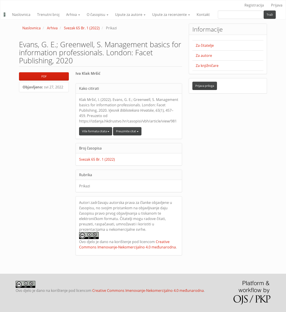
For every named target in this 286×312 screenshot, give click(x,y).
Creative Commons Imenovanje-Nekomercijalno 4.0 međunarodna (148, 290)
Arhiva (52, 28)
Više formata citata (95, 131)
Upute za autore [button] (130, 14)
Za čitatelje (205, 45)
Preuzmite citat (127, 131)
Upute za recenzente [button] (171, 14)
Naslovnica (21, 14)
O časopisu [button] (97, 14)
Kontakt (203, 14)
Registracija (254, 5)
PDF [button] (44, 76)
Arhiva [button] (73, 14)
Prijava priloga (204, 86)
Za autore (204, 55)
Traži (270, 15)
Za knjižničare (207, 65)
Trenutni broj (48, 14)
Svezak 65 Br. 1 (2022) (82, 28)
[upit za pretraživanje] (240, 15)
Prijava (276, 5)
